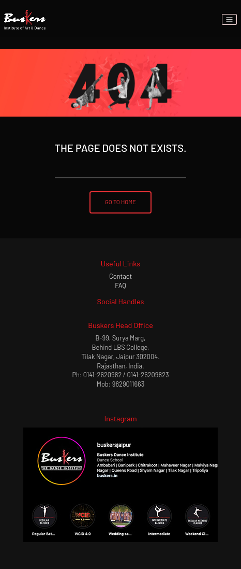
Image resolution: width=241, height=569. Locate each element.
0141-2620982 (102, 375)
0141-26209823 (148, 375)
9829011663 (128, 384)
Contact (120, 276)
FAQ (120, 285)
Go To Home (120, 201)
